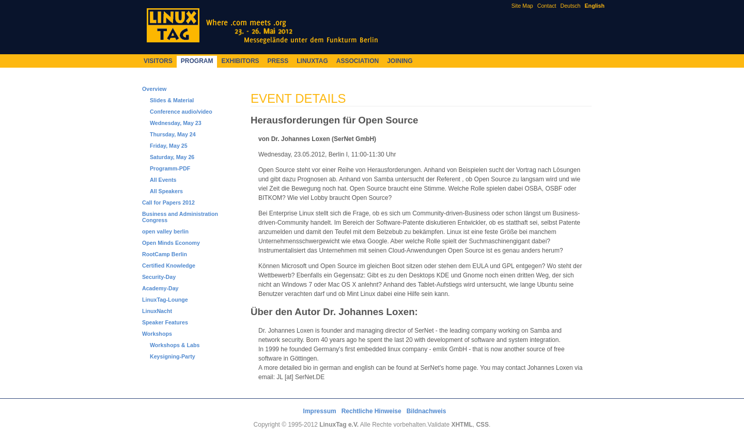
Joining (399, 61)
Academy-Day (160, 288)
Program (197, 61)
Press (278, 61)
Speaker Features (165, 322)
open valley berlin (165, 231)
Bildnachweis (426, 411)
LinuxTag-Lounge (165, 299)
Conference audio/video (181, 111)
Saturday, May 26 (172, 157)
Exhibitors (240, 61)
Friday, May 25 (169, 146)
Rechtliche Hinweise (371, 411)
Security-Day (159, 277)
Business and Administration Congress (180, 217)
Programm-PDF (170, 168)
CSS (482, 424)
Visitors (158, 61)
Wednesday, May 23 (176, 123)
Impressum (319, 411)
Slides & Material (172, 100)
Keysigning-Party (172, 356)
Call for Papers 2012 (168, 202)
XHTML (461, 424)
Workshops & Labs (174, 345)
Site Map (522, 6)
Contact (546, 6)
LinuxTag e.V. (339, 424)
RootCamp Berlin (164, 254)
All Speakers (166, 191)
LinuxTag (312, 61)
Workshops (157, 334)
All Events (163, 180)
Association (357, 61)
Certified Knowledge (168, 265)
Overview (154, 89)
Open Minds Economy (171, 243)
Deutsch (570, 6)
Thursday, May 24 (173, 134)
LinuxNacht (157, 311)
